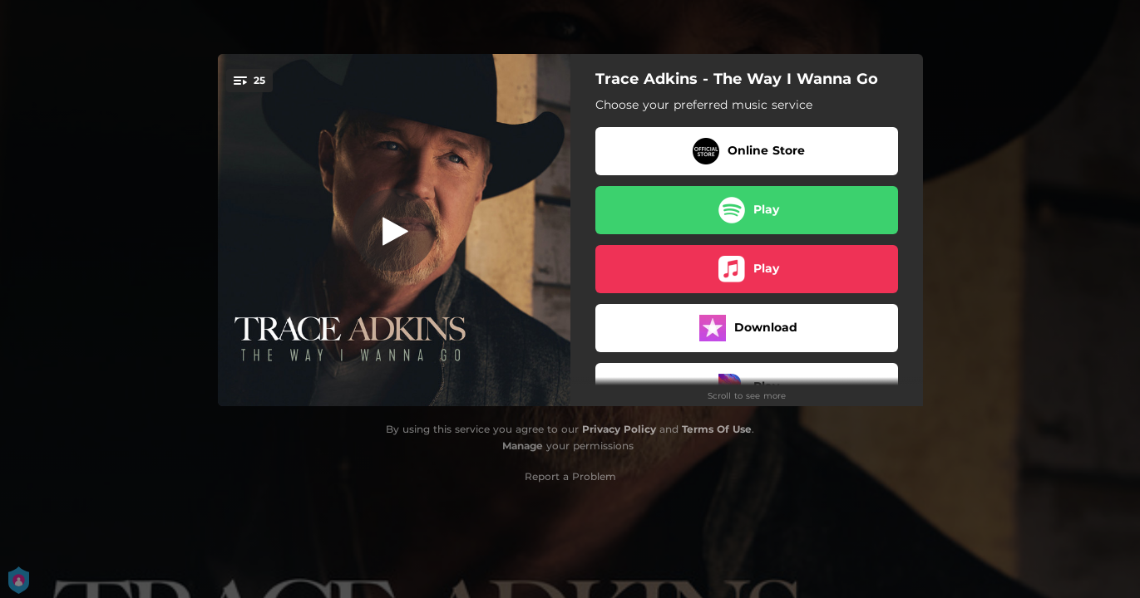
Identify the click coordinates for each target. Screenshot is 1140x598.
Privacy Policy (619, 429)
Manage (522, 445)
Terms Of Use (717, 429)
